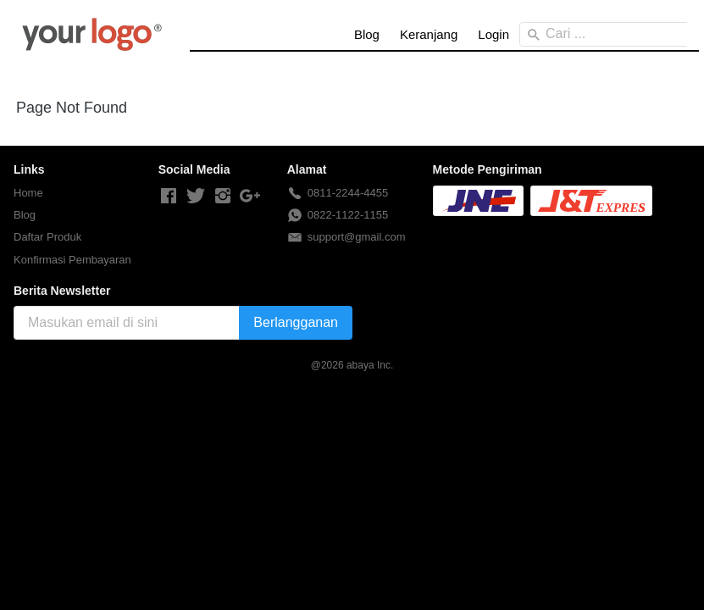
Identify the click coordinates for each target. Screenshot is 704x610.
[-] (168, 197)
